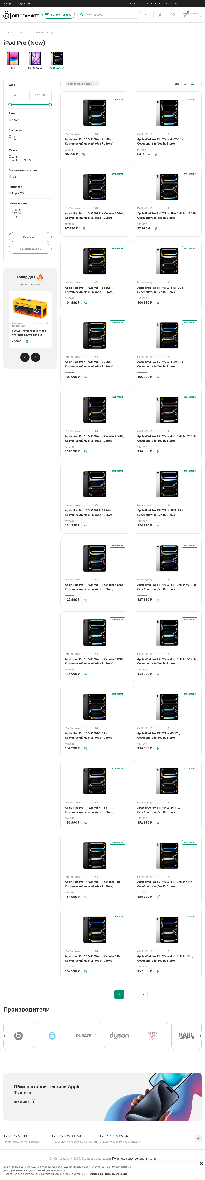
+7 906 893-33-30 (166, 3)
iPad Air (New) (35, 60)
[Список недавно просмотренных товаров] (172, 15)
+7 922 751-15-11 (141, 3)
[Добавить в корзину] (27, 341)
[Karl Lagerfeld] (187, 1036)
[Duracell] (86, 1036)
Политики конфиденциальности (107, 1174)
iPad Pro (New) (56, 60)
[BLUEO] (52, 1036)
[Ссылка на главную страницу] (21, 15)
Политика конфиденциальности (134, 1158)
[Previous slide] (25, 357)
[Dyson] (119, 1036)
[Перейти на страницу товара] (30, 307)
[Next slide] (35, 357)
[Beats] (19, 1036)
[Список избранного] (147, 15)
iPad (29, 32)
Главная (8, 32)
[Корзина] (185, 15)
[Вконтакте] (198, 1138)
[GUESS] (153, 1036)
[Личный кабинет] (159, 15)
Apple (20, 32)
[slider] (10, 104)
